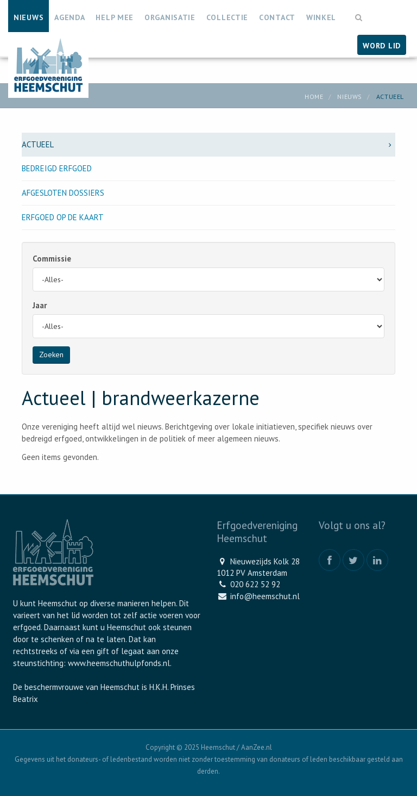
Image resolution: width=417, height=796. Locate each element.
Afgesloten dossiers (63, 193)
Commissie (52, 258)
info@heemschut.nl (265, 596)
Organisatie (169, 17)
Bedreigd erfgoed (57, 168)
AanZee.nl (256, 747)
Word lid (382, 46)
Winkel (321, 17)
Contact (277, 17)
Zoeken (51, 354)
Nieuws (28, 17)
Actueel (208, 144)
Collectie (227, 17)
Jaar (40, 305)
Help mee (115, 17)
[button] (359, 12)
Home (314, 96)
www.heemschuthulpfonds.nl (119, 663)
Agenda (69, 17)
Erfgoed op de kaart (63, 217)
